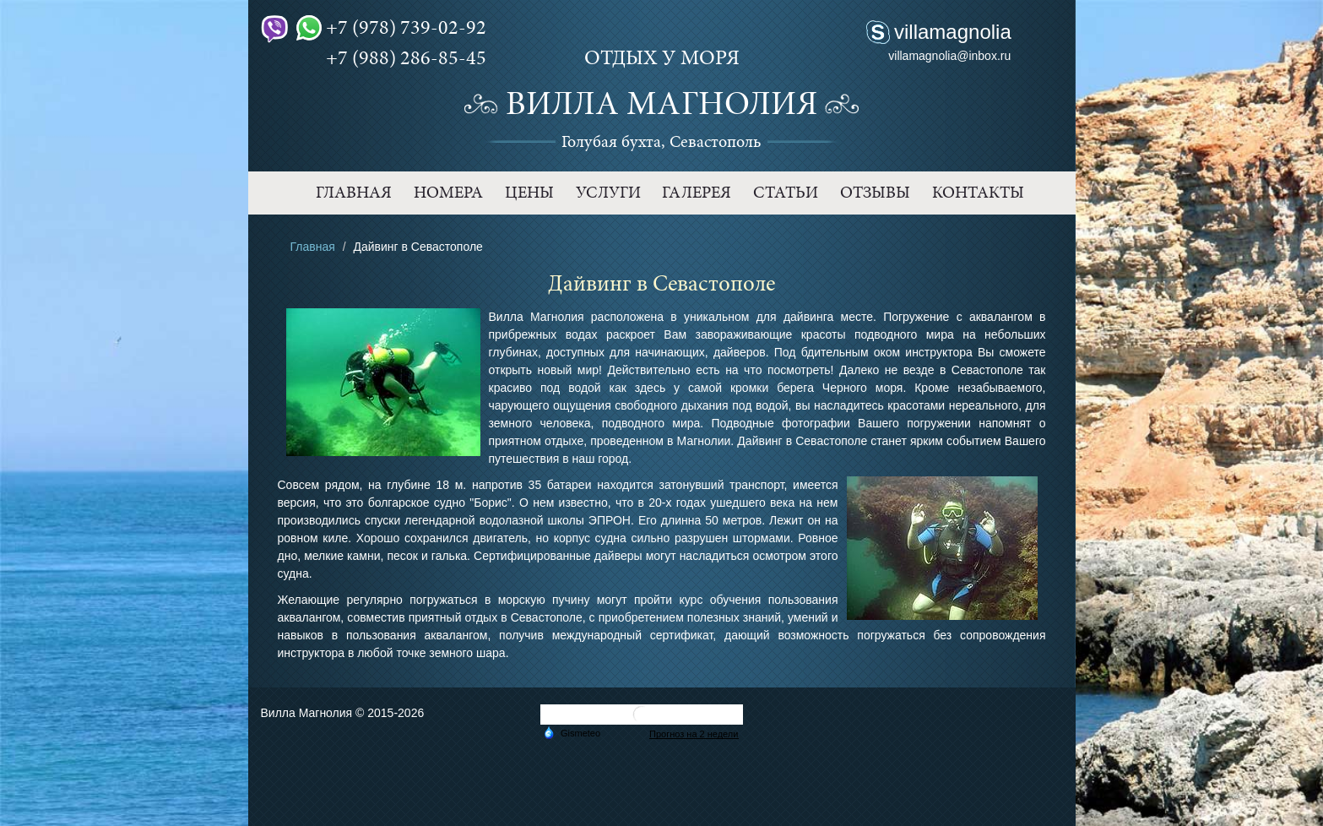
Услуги (608, 192)
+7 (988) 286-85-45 (392, 58)
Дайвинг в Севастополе (802, 441)
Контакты (978, 192)
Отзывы (875, 192)
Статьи (785, 192)
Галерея (696, 192)
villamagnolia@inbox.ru (949, 55)
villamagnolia (952, 31)
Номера (448, 192)
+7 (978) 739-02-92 (392, 28)
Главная (354, 192)
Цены (529, 192)
